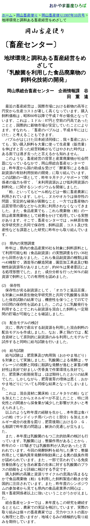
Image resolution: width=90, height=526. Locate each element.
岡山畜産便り (27, 15)
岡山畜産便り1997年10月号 (63, 15)
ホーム (7, 15)
